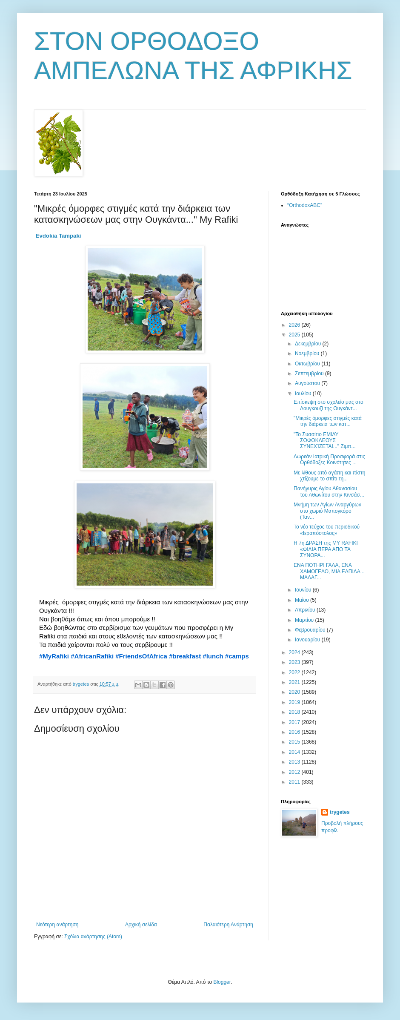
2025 (295, 335)
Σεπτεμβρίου (310, 373)
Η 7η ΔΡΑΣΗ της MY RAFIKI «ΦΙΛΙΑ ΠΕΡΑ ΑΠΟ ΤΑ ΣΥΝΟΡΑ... (326, 549)
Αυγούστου (308, 383)
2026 (295, 325)
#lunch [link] (213, 656)
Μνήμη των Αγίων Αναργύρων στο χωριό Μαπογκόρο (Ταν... (327, 511)
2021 (295, 682)
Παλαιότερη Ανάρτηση (228, 925)
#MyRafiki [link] (54, 656)
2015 (295, 742)
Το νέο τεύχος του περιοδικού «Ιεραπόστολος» (327, 530)
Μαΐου (302, 600)
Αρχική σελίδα (141, 925)
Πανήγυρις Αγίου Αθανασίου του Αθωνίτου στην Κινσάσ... (329, 491)
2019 (295, 702)
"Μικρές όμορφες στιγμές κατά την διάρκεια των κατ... (328, 421)
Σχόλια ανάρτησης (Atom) (93, 937)
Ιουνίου (304, 590)
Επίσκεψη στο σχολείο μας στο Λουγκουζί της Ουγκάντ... (328, 405)
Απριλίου (306, 610)
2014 (295, 752)
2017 (295, 722)
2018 (295, 712)
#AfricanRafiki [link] (92, 656)
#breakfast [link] (185, 656)
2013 (295, 762)
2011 (295, 782)
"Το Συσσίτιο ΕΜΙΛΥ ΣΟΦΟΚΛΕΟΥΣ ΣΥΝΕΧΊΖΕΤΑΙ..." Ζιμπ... (325, 440)
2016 (295, 732)
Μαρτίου (305, 620)
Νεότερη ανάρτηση (57, 925)
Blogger (222, 982)
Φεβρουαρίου (311, 630)
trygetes (340, 812)
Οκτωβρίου (308, 364)
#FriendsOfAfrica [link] (141, 656)
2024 (295, 652)
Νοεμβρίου (308, 353)
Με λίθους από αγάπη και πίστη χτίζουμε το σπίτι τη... (329, 476)
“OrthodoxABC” (304, 205)
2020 (295, 692)
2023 (295, 662)
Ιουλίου (304, 394)
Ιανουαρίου (308, 640)
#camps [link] (237, 656)
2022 (295, 672)
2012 (295, 772)
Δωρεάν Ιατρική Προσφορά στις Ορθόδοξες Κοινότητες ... (329, 459)
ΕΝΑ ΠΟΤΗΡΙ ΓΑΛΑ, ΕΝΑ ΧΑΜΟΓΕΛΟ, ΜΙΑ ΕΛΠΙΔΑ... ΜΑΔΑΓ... (329, 571)
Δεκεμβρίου (309, 344)
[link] (58, 236)
